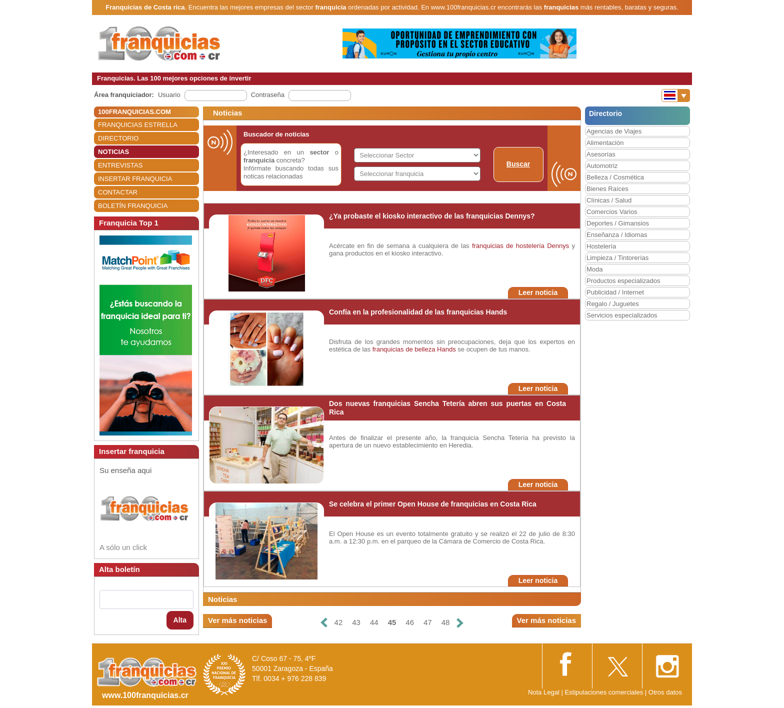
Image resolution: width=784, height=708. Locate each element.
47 (428, 622)
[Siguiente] (460, 623)
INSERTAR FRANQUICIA (135, 178)
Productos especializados (623, 280)
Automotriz (602, 166)
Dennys (558, 246)
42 (338, 622)
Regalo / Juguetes (612, 304)
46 (410, 622)
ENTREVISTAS (120, 165)
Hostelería (601, 246)
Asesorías (601, 154)
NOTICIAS (113, 152)
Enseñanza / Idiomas (616, 234)
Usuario (169, 94)
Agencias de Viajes (614, 131)
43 (356, 622)
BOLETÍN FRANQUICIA (133, 206)
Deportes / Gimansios (617, 223)
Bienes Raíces (607, 188)
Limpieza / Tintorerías (617, 258)
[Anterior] (324, 623)
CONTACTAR (118, 192)
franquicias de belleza (404, 349)
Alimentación (605, 142)
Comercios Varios (612, 212)
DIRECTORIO (118, 138)
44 (374, 622)
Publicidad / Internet (615, 292)
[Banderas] (676, 95)
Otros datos (665, 692)
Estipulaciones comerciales (604, 692)
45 (392, 622)
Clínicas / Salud (609, 200)
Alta (180, 620)
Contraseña (267, 94)
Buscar (518, 164)
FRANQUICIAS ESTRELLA (138, 124)
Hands (446, 349)
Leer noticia (538, 292)
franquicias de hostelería (508, 246)
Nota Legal (544, 692)
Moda (594, 269)
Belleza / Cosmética (615, 177)
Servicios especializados (622, 315)
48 (446, 622)
